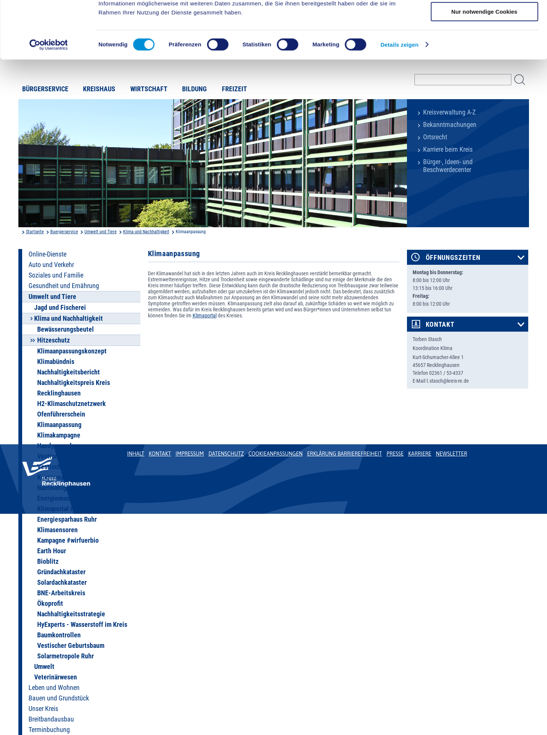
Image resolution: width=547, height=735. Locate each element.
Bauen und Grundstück (59, 698)
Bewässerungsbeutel (65, 329)
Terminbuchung (49, 729)
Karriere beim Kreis (448, 149)
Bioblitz (48, 561)
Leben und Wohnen (54, 687)
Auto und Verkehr (51, 265)
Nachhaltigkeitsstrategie (71, 614)
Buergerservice (64, 231)
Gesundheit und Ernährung (64, 286)
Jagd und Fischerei (60, 307)
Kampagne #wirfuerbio (68, 540)
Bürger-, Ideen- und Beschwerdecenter (448, 166)
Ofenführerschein (61, 414)
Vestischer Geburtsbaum (70, 645)
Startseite (35, 231)
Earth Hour (51, 551)
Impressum (189, 454)
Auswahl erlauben (484, 41)
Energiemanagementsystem (75, 498)
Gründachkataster (61, 572)
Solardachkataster (62, 582)
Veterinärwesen (55, 677)
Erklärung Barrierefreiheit (344, 454)
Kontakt (440, 324)
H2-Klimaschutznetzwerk (71, 403)
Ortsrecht (435, 137)
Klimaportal (205, 315)
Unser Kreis (43, 708)
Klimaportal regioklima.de (72, 509)
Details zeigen (399, 95)
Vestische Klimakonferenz (73, 467)
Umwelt (44, 666)
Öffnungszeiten (453, 257)
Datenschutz (226, 454)
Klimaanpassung (59, 425)
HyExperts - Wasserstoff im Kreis (82, 624)
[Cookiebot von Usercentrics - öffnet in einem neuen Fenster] (48, 95)
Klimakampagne (58, 435)
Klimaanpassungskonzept (72, 351)
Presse (395, 454)
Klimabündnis (55, 361)
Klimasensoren (57, 530)
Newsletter (451, 454)
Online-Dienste (47, 254)
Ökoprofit (50, 603)
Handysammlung (59, 446)
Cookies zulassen (484, 18)
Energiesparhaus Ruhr (67, 519)
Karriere (419, 454)
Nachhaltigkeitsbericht (68, 372)
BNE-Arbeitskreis (61, 593)
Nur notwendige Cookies (484, 62)
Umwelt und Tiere (100, 231)
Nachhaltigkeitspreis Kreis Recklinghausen (73, 388)
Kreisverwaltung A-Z (449, 112)
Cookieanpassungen (276, 454)
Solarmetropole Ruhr (65, 656)
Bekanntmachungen (449, 124)
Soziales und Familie (56, 275)
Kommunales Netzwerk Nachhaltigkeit (68, 483)
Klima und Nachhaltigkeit (146, 231)
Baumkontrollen (59, 635)
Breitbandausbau (51, 719)
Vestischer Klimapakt (66, 456)
